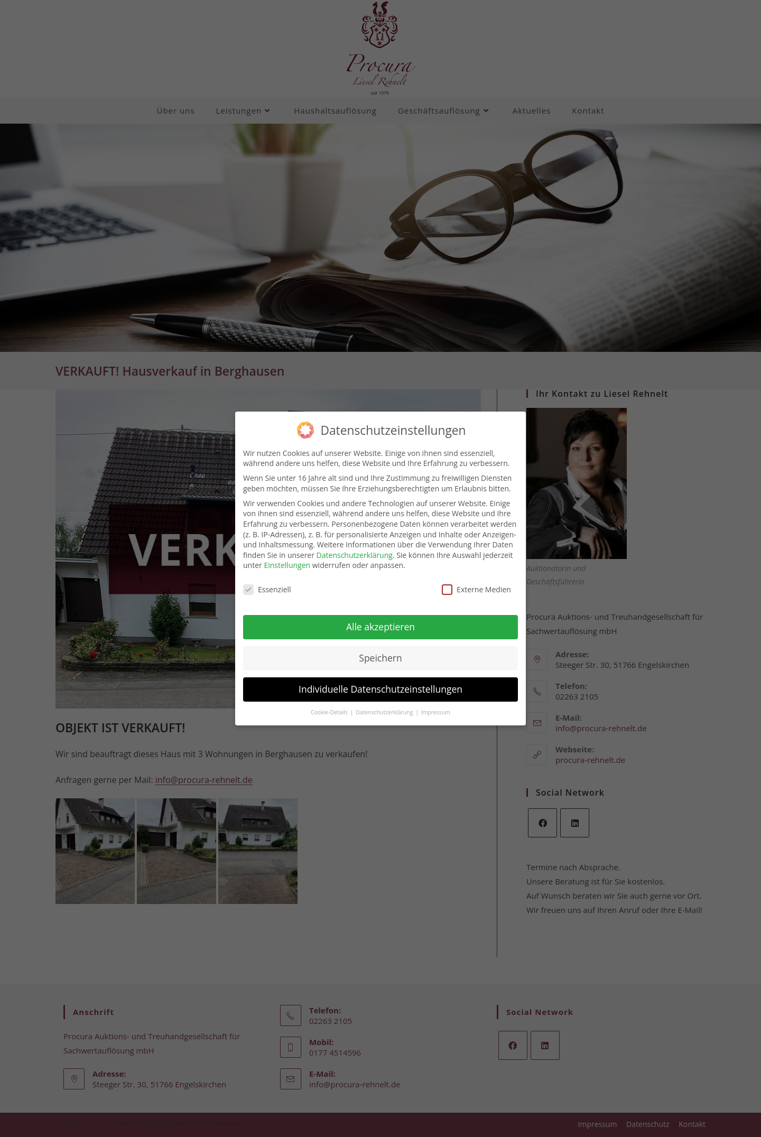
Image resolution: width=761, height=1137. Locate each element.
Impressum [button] (435, 706)
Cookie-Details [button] (330, 706)
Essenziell (267, 583)
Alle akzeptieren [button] (380, 620)
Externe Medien (476, 583)
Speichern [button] (380, 651)
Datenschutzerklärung (355, 549)
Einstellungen (287, 559)
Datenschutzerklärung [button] (385, 706)
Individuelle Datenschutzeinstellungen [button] (380, 682)
